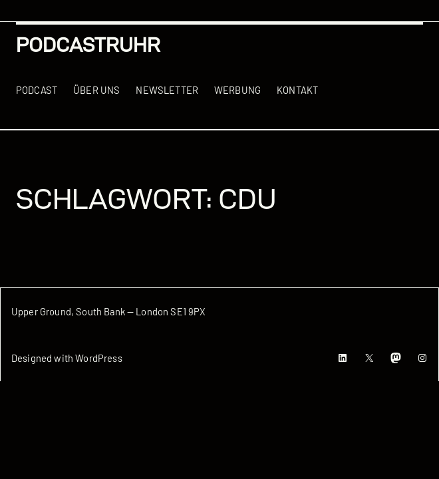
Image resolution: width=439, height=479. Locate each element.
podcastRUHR (88, 44)
